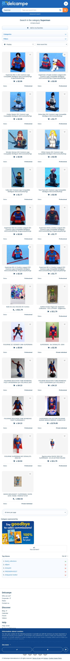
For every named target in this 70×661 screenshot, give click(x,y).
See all (65, 556)
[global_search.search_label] (42, 10)
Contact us (5, 603)
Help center (6, 626)
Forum (4, 615)
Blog (4, 611)
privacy (46, 658)
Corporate (6, 598)
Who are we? (6, 596)
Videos (4, 618)
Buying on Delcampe (9, 628)
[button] (60, 10)
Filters (6, 39)
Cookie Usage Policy (55, 658)
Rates (4, 601)
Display (8, 44)
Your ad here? (34, 548)
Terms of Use (36, 658)
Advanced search (35, 14)
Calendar (5, 613)
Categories (7, 34)
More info (13, 645)
